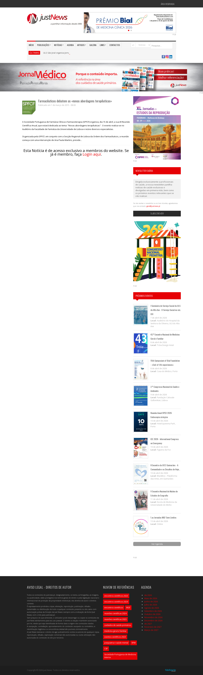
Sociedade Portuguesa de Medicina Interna (120, 656)
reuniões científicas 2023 (115, 619)
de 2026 (148, 595)
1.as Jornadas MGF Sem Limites (163, 517)
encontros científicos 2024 (116, 601)
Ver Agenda (157, 544)
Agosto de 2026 (151, 607)
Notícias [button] (59, 45)
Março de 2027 (151, 630)
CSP (106, 648)
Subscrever (157, 213)
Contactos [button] (114, 45)
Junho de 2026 (151, 601)
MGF (128, 607)
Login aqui (92, 154)
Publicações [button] (44, 45)
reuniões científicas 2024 (115, 613)
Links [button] (103, 45)
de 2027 (148, 623)
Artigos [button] (81, 45)
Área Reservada (167, 4)
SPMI (133, 642)
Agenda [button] (70, 45)
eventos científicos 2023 (115, 637)
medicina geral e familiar (115, 631)
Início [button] (31, 45)
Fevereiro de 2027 (152, 626)
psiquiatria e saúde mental (116, 642)
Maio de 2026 (150, 598)
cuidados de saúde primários (117, 625)
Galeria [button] (92, 45)
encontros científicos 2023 (116, 596)
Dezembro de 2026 (153, 620)
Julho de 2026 (150, 604)
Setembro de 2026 (153, 611)
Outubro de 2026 (152, 614)
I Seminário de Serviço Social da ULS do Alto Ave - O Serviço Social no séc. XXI (166, 310)
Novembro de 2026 (153, 617)
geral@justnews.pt (153, 206)
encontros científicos (113, 607)
